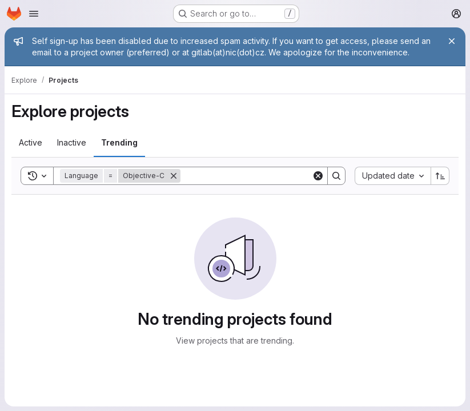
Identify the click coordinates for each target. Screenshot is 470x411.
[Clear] (318, 176)
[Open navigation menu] (34, 14)
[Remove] (173, 176)
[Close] (452, 41)
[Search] (251, 176)
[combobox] (393, 176)
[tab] (30, 142)
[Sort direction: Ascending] (440, 176)
